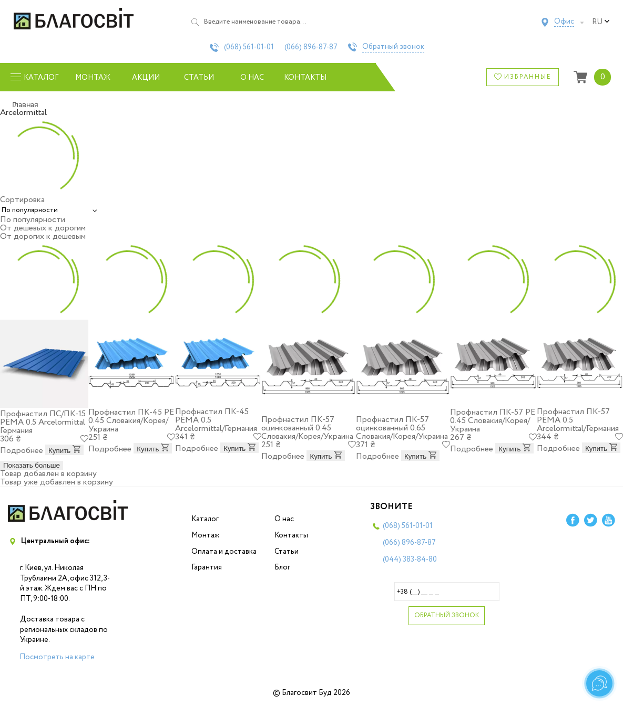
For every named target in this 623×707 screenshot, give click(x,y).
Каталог (205, 519)
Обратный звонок (393, 47)
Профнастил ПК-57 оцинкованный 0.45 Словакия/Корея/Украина (307, 428)
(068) (249, 47)
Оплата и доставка (224, 551)
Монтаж (92, 77)
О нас (252, 77)
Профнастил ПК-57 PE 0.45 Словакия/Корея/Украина (492, 420)
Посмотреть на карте (57, 657)
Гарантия (206, 567)
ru (601, 22)
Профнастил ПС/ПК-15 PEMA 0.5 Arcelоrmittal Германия (43, 422)
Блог (282, 567)
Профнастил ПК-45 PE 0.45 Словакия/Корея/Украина (131, 420)
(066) (311, 47)
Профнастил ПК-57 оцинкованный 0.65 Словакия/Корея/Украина (402, 428)
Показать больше (31, 465)
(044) (410, 559)
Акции (146, 77)
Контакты (305, 77)
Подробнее (21, 451)
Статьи (199, 77)
